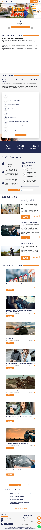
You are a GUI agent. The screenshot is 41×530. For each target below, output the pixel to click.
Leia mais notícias (26, 485)
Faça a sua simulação (20, 135)
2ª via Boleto (33, 1)
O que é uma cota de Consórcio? (17, 499)
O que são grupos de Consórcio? (17, 496)
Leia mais (10, 289)
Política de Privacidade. (32, 528)
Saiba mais (35, 216)
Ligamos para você (26, 190)
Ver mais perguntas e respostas (20, 508)
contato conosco (16, 49)
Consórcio (9, 287)
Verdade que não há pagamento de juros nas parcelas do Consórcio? (19, 503)
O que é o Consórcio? (14, 493)
